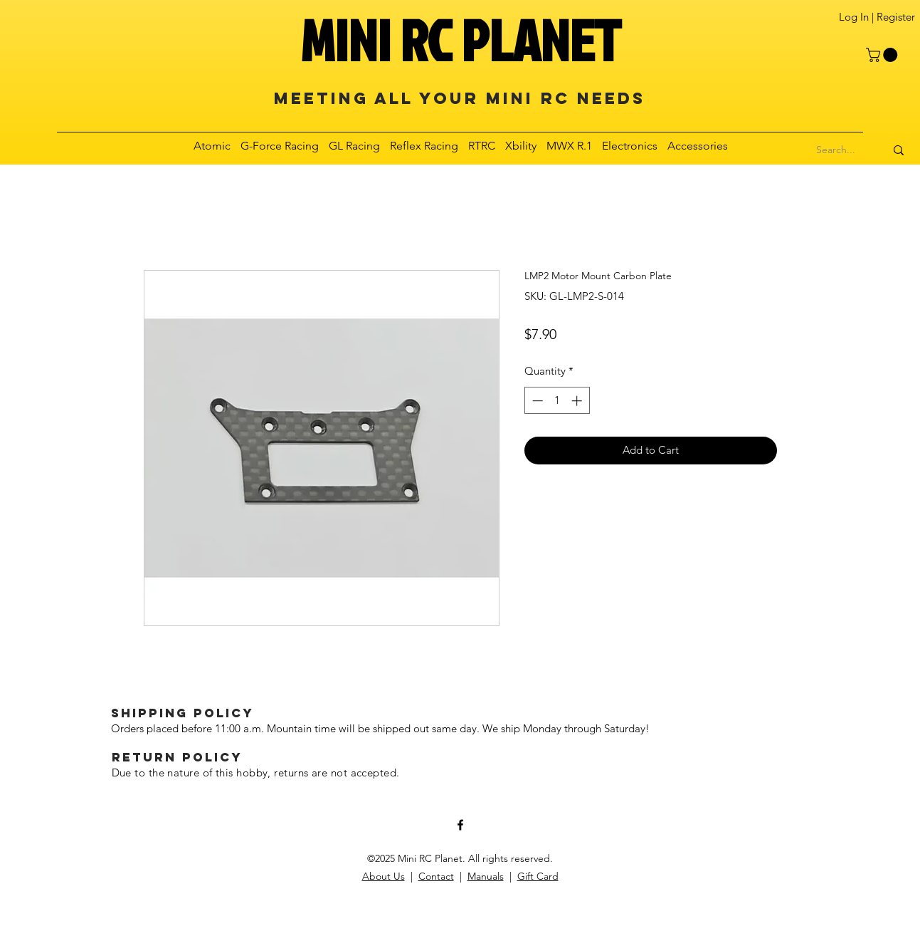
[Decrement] (536, 400)
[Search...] (836, 150)
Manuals (485, 876)
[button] (883, 55)
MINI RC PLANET (460, 40)
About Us (383, 876)
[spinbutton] (557, 400)
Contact (436, 876)
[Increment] (578, 400)
